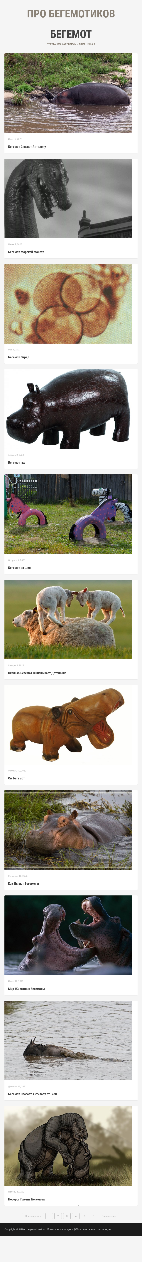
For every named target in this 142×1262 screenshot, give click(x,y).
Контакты (86, 37)
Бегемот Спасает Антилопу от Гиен (32, 1120)
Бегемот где (16, 489)
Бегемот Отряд (18, 383)
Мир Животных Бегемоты (26, 1015)
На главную (104, 1255)
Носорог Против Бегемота (26, 1226)
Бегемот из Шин (19, 594)
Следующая (109, 1242)
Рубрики (67, 37)
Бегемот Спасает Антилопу (27, 173)
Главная (49, 37)
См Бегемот (16, 804)
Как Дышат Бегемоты (23, 910)
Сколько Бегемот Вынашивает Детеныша (37, 699)
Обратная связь (85, 1255)
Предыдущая (33, 1242)
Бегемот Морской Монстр (26, 278)
